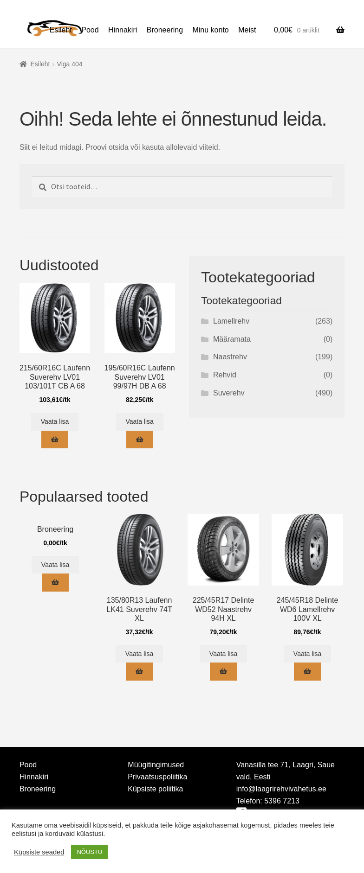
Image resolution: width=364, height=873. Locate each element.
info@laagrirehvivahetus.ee (281, 789)
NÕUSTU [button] (89, 851)
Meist (247, 30)
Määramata (232, 339)
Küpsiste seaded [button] (39, 852)
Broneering (165, 30)
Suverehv (229, 393)
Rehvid (224, 375)
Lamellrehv (231, 321)
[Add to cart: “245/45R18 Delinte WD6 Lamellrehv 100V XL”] (307, 672)
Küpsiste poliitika (155, 789)
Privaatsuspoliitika (157, 777)
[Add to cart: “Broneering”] (55, 583)
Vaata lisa (55, 421)
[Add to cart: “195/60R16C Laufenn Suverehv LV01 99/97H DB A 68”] (139, 440)
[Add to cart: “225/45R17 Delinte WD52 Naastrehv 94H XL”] (223, 672)
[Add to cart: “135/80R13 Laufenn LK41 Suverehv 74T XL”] (139, 672)
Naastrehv (230, 357)
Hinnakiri (122, 30)
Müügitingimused (156, 765)
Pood (89, 30)
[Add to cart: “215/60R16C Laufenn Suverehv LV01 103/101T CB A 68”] (54, 440)
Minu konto (210, 30)
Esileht (61, 30)
